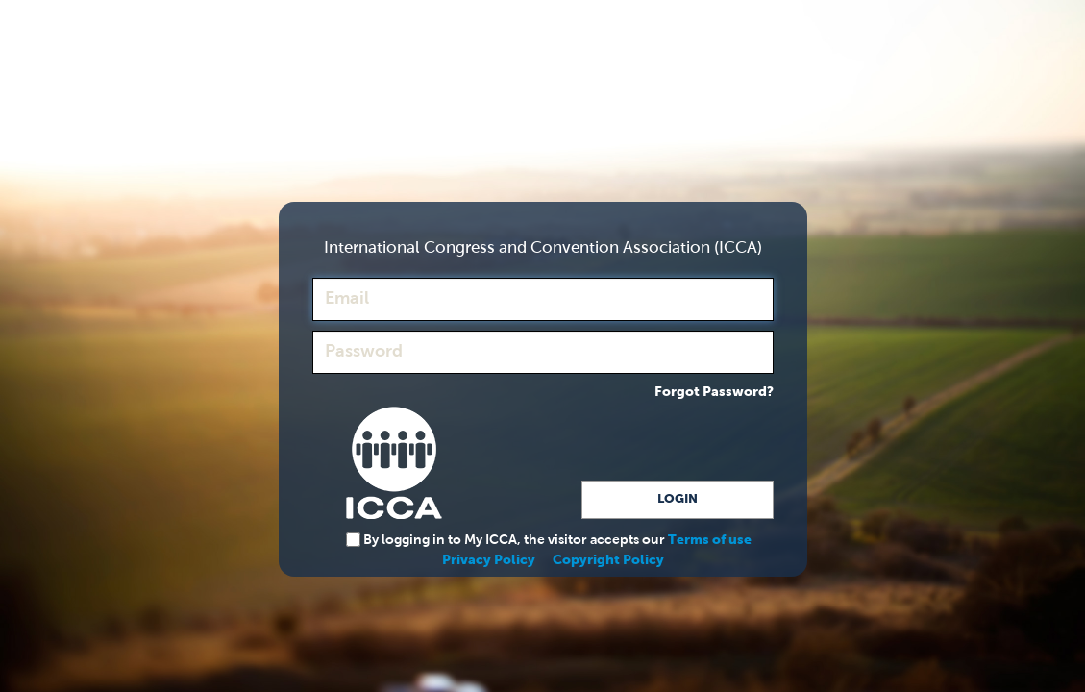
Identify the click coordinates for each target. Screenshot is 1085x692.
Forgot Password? (714, 392)
